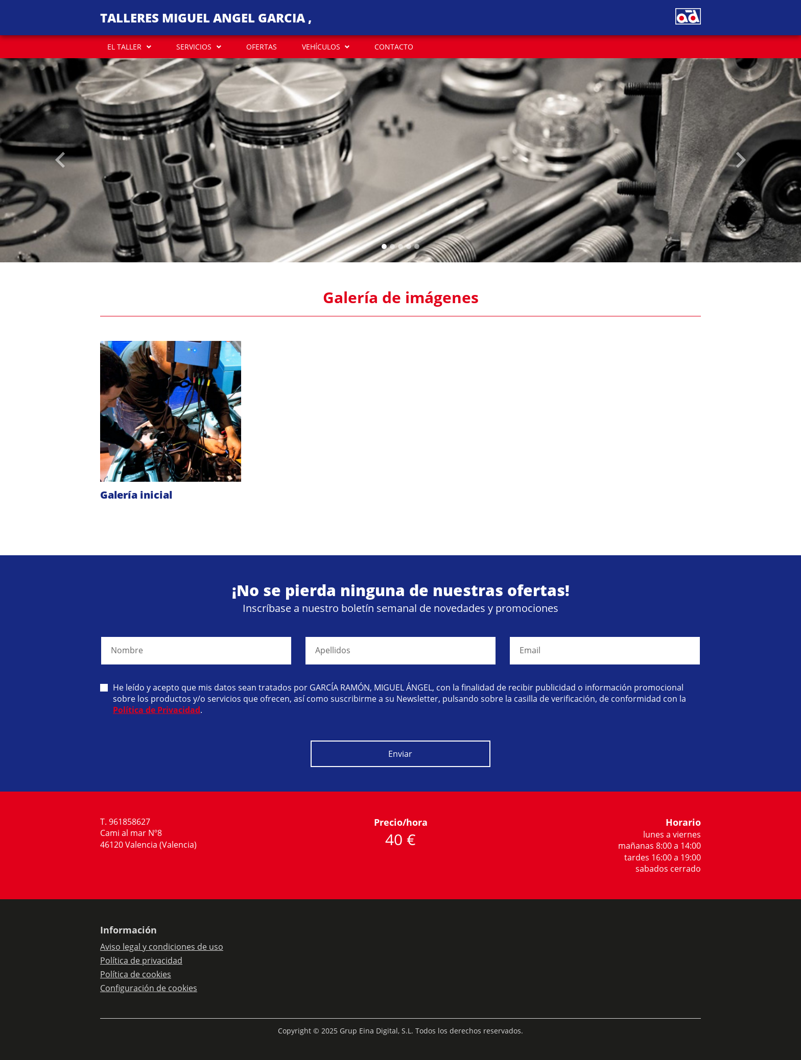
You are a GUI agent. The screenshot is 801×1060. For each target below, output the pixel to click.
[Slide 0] (384, 246)
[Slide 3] (408, 246)
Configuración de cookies (148, 988)
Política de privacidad (141, 960)
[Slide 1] (392, 246)
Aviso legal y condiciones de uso (161, 946)
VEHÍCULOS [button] (321, 47)
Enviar (400, 753)
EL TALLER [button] (124, 47)
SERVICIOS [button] (193, 47)
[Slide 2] (400, 246)
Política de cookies (135, 974)
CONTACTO (393, 47)
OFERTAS (261, 47)
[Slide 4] (416, 246)
